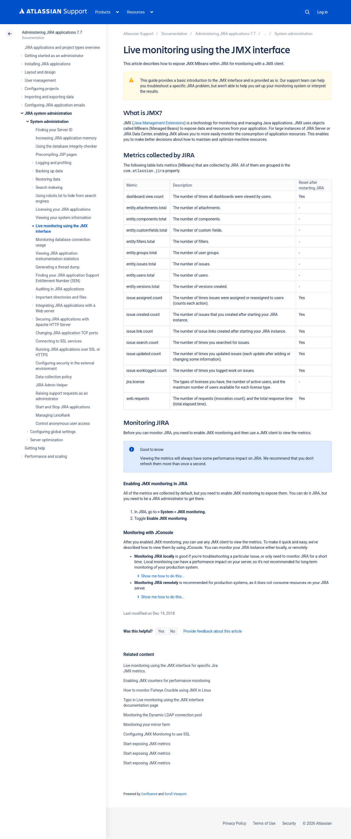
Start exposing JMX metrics (146, 744)
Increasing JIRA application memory (66, 138)
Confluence (149, 794)
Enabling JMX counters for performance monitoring (166, 680)
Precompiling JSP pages (56, 154)
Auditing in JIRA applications (60, 289)
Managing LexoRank (53, 415)
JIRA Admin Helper (51, 385)
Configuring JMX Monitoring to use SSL (156, 734)
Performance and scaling (46, 456)
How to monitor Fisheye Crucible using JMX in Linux (167, 690)
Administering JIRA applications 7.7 (52, 32)
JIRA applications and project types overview (62, 47)
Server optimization (46, 440)
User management (40, 80)
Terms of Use (264, 823)
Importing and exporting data (49, 97)
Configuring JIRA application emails (55, 105)
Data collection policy (54, 377)
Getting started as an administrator (54, 56)
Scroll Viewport (175, 794)
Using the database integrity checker (66, 146)
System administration (49, 121)
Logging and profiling (53, 163)
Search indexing (49, 187)
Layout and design (40, 72)
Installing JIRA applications (47, 64)
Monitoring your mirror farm (146, 724)
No (172, 631)
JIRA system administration (48, 113)
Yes (161, 631)
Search (307, 12)
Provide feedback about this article (212, 631)
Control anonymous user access (63, 423)
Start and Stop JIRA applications (63, 407)
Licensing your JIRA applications (63, 209)
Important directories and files (61, 297)
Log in (322, 12)
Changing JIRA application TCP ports (67, 333)
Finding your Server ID (54, 130)
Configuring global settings (53, 432)
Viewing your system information (63, 217)
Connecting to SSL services (59, 341)
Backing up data (49, 171)
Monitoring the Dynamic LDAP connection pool (162, 715)
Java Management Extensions (159, 123)
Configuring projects (42, 88)
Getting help (35, 448)
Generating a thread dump (58, 267)
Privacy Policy (234, 823)
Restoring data (48, 179)
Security (289, 823)
